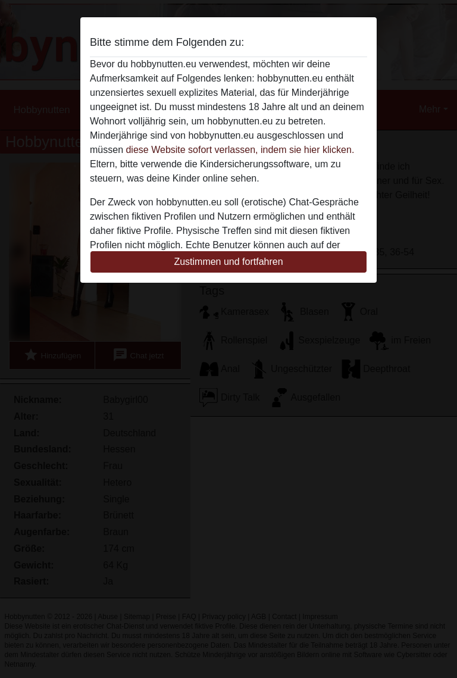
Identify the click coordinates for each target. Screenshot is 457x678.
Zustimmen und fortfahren (228, 262)
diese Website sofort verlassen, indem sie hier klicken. (240, 150)
